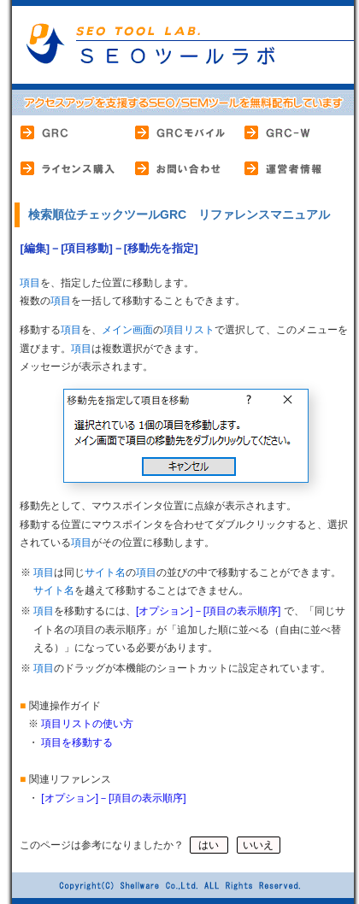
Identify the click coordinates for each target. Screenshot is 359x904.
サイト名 (105, 572)
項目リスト (189, 330)
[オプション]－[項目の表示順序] (208, 611)
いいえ (258, 845)
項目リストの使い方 (87, 724)
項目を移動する (77, 742)
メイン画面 (127, 330)
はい (209, 845)
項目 (30, 283)
